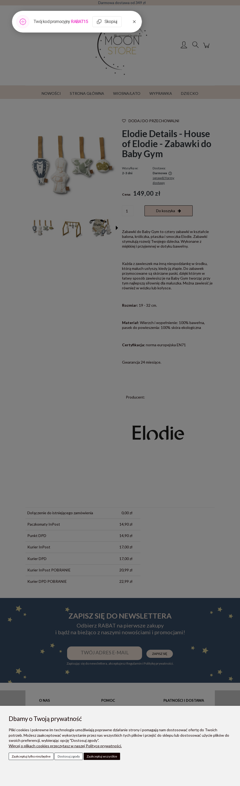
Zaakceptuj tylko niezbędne (31, 756)
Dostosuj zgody (69, 756)
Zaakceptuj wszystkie (102, 756)
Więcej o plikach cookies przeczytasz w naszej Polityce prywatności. (65, 745)
